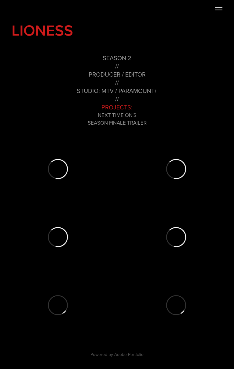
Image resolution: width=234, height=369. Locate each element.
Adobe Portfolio (129, 354)
